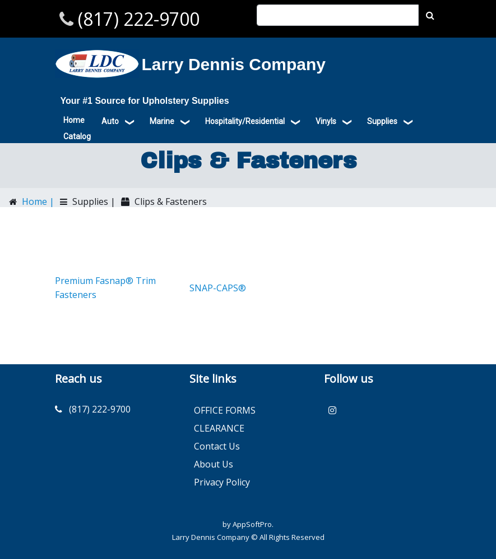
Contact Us (217, 446)
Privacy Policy (222, 482)
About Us (213, 464)
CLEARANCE (219, 428)
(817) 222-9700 (136, 19)
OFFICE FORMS (225, 410)
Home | (37, 201)
